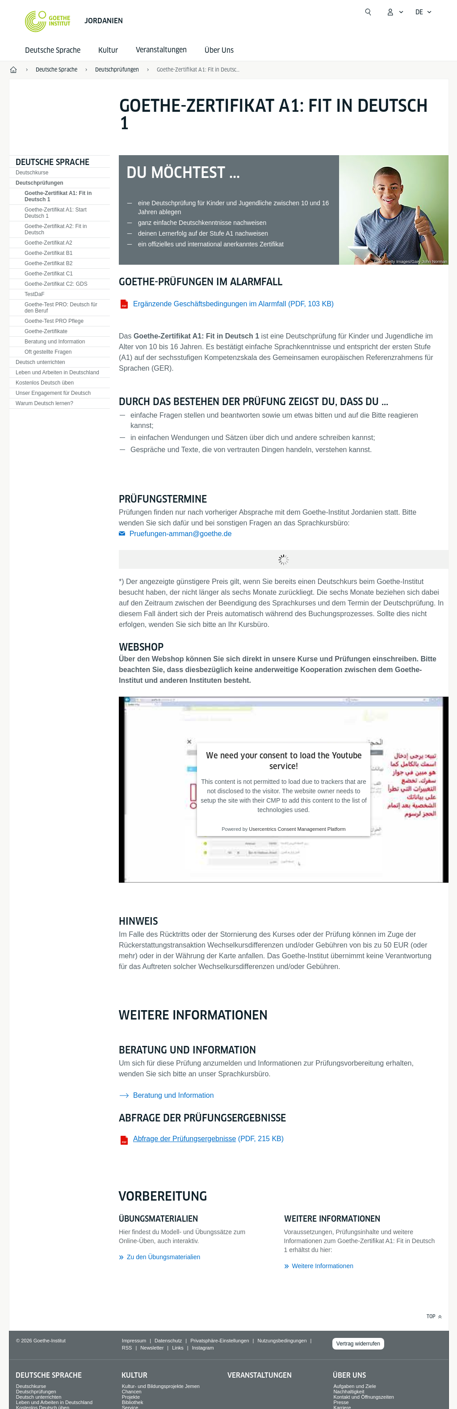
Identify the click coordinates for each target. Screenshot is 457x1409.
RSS (127, 1347)
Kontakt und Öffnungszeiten (363, 1397)
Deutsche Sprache (52, 50)
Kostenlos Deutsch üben (45, 383)
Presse (340, 1402)
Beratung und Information (55, 341)
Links (178, 1347)
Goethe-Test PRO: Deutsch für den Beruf (61, 307)
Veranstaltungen (259, 1375)
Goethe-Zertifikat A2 (48, 243)
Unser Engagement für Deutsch (53, 393)
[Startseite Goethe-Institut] (47, 21)
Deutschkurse (32, 172)
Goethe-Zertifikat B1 (48, 253)
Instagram (203, 1347)
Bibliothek (132, 1402)
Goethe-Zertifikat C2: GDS (56, 284)
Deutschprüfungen (39, 183)
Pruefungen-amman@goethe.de (181, 533)
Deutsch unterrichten (40, 362)
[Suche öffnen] (368, 12)
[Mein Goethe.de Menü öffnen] (395, 12)
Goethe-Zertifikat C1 (49, 274)
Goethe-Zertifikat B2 (48, 263)
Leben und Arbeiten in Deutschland (57, 372)
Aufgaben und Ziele (354, 1386)
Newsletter (152, 1347)
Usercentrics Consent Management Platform (297, 829)
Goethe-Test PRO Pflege (54, 321)
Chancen (132, 1391)
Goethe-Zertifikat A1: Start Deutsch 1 (56, 213)
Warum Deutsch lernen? (44, 403)
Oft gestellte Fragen (48, 352)
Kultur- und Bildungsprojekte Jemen (161, 1386)
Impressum (134, 1340)
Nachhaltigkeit (348, 1391)
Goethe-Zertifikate (46, 331)
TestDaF (35, 294)
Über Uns (219, 50)
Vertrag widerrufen (358, 1344)
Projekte (131, 1397)
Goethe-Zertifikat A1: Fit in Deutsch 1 (199, 69)
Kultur (108, 50)
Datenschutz (168, 1340)
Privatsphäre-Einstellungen (219, 1340)
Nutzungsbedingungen (281, 1340)
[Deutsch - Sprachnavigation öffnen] (423, 12)
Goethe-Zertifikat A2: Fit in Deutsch (56, 229)
